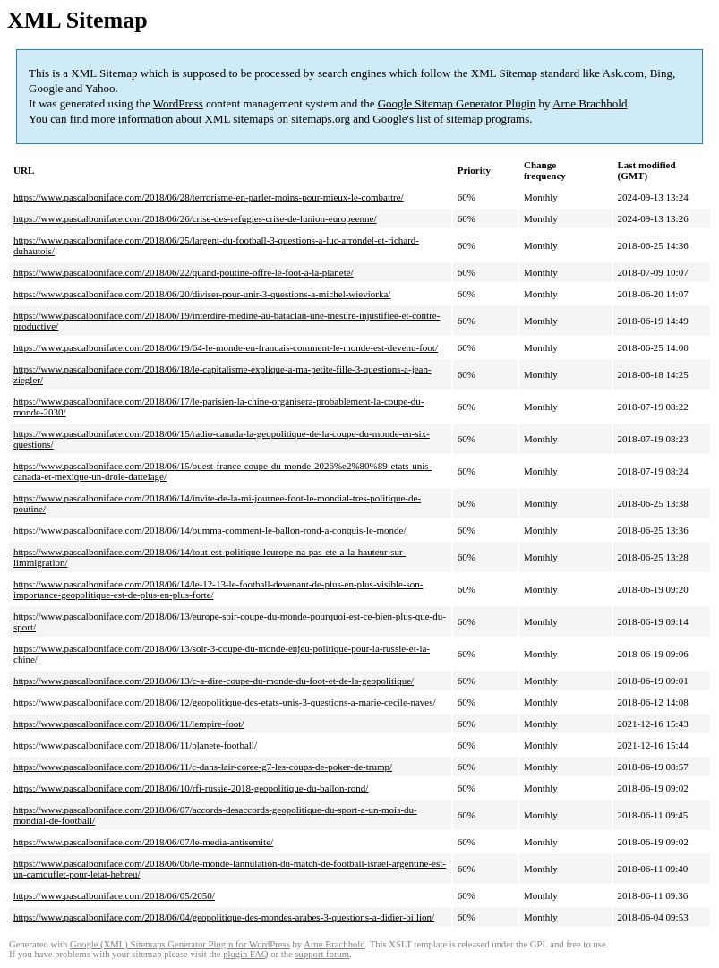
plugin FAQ (245, 954)
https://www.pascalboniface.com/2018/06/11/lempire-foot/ (128, 723)
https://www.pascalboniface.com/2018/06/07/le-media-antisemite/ (143, 841)
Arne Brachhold (589, 103)
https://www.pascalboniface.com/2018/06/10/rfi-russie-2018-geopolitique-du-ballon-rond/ (190, 788)
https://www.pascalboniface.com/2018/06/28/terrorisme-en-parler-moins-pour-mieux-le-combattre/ (208, 197)
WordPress (178, 103)
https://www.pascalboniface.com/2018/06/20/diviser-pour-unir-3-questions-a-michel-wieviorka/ (201, 293)
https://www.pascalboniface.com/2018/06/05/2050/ (114, 895)
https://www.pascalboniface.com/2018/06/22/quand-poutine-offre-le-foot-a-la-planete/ (183, 272)
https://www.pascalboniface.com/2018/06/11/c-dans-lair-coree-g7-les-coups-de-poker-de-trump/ (202, 766)
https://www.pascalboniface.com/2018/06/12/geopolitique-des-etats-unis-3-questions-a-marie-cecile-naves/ (224, 702)
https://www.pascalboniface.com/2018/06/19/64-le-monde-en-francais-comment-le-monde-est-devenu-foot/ (225, 347)
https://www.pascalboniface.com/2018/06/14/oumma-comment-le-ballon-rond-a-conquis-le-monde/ (210, 530)
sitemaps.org (320, 118)
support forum (322, 954)
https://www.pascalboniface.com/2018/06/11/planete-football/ (135, 745)
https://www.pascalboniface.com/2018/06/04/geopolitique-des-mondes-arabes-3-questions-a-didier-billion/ (223, 917)
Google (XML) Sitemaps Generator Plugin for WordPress (180, 944)
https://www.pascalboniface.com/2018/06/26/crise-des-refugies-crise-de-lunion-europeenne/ (195, 218)
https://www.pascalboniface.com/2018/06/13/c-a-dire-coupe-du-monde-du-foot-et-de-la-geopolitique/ (213, 680)
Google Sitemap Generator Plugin (457, 103)
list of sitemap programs (472, 118)
